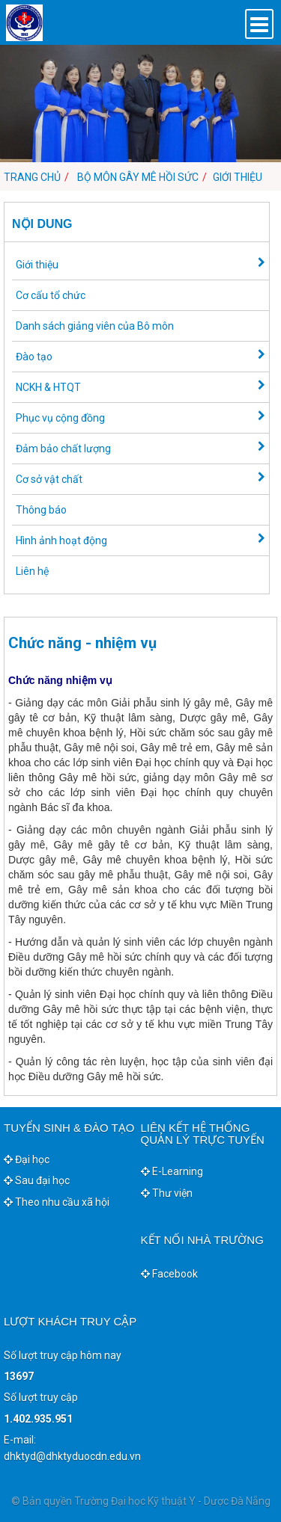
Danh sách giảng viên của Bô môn (95, 326)
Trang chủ (32, 177)
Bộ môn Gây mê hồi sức (138, 177)
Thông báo (41, 510)
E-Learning (172, 1171)
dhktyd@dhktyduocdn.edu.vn (72, 1456)
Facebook (169, 1274)
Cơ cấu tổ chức (50, 295)
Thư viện (167, 1193)
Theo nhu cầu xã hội (56, 1202)
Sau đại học (37, 1180)
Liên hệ (32, 571)
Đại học (26, 1159)
